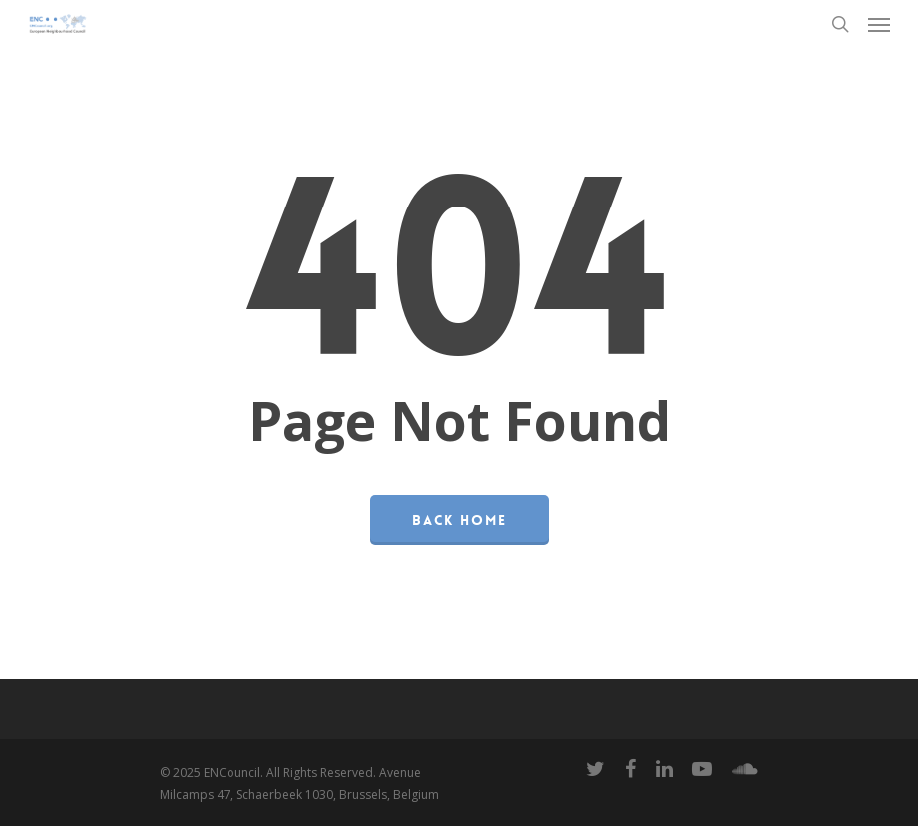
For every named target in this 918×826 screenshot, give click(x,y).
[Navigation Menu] (879, 24)
